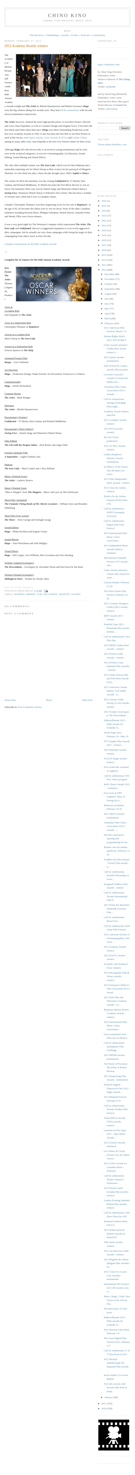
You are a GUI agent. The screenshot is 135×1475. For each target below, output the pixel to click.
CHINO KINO (67, 15)
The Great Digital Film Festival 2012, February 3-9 (117, 1342)
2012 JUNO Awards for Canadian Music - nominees (115, 1167)
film (39, 594)
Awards (64, 35)
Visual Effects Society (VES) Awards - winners (115, 1122)
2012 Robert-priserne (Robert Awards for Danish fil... (115, 1233)
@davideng (111, 108)
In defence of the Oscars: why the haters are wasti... (116, 470)
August (108, 293)
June (107, 303)
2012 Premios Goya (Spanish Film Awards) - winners (116, 666)
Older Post (87, 700)
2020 (104, 230)
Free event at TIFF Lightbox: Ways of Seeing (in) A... (114, 797)
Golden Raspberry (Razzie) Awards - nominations (114, 458)
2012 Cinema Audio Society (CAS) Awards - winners (117, 703)
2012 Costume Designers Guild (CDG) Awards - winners (116, 607)
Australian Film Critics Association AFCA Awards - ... (115, 390)
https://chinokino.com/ (109, 64)
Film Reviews (37, 35)
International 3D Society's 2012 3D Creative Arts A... (116, 1288)
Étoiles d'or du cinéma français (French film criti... (115, 500)
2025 (104, 205)
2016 (104, 250)
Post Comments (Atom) (29, 707)
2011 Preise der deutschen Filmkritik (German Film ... (117, 908)
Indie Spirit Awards (33, 137)
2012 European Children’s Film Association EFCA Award (117, 989)
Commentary (98, 35)
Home (49, 700)
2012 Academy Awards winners (26, 46)
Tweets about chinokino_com (112, 144)
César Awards (50, 137)
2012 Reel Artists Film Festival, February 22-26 (116, 595)
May (107, 308)
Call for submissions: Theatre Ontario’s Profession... (114, 1179)
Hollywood (51, 594)
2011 (104, 1403)
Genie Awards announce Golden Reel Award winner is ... (116, 349)
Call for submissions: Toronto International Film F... (116, 896)
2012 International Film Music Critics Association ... (115, 537)
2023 (104, 215)
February (109, 323)
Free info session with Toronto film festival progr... (115, 1387)
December (109, 274)
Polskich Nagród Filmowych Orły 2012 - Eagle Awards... (117, 1088)
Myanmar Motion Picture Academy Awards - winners (116, 1013)
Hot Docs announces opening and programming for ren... (116, 838)
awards (30, 594)
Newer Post (10, 700)
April (107, 313)
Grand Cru (121, 105)
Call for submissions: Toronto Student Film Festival (116, 1109)
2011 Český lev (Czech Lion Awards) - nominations (115, 1275)
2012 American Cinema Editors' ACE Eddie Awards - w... (115, 691)
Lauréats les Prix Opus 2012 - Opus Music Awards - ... (115, 1134)
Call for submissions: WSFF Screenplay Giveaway (114, 512)
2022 (104, 220)
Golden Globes (79, 137)
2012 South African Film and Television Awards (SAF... (116, 678)
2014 (104, 259)
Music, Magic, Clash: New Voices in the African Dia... (117, 1300)
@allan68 (110, 86)
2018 (104, 240)
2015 (104, 255)
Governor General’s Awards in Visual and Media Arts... (116, 378)
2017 (104, 245)
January (108, 1397)
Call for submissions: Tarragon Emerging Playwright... (115, 403)
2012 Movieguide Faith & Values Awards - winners (116, 976)
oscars (76, 594)
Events (74, 35)
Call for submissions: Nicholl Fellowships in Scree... (116, 875)
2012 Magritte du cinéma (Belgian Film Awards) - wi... (117, 1263)
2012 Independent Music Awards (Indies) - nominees (116, 549)
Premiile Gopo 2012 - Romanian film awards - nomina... (117, 628)
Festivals (85, 35)
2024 (104, 210)
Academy (19, 594)
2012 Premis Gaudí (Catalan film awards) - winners (117, 1192)
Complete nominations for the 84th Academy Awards (31, 244)
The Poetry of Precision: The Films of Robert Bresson (116, 1067)
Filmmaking (52, 35)
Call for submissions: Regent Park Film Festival (114, 524)
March (107, 318)
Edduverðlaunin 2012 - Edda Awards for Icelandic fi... (115, 724)
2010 (104, 1408)
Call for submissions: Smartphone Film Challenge (114, 1046)
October (108, 284)
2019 (104, 235)
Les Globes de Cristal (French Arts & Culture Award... (117, 1155)
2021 (104, 225)
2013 (104, 264)
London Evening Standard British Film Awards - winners (117, 1204)
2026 (104, 200)
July (106, 298)
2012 (104, 269)
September (110, 288)
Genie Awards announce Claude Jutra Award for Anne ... (116, 574)
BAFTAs (63, 137)
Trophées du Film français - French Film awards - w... (117, 863)
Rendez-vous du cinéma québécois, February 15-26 (117, 851)
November (109, 279)
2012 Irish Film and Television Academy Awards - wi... (115, 1001)
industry (64, 594)
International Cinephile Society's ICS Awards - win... (116, 561)
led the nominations (69, 110)
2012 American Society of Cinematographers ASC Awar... (117, 938)
